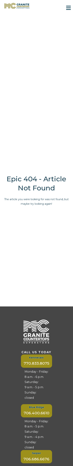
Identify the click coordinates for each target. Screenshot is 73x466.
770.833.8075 (36, 363)
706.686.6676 (36, 459)
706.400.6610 (36, 413)
